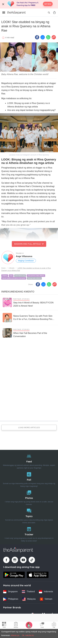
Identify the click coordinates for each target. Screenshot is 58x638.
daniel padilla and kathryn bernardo (13, 278)
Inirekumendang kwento (17, 291)
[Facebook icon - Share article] (37, 37)
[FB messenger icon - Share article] (43, 37)
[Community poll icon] (54, 625)
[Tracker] (29, 533)
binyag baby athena (34, 278)
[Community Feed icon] (42, 625)
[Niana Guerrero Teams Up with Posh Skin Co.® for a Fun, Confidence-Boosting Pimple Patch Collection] (29, 317)
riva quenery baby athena (36, 275)
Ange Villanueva (24, 256)
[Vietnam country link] (46, 599)
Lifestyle (11, 268)
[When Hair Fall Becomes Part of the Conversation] (29, 333)
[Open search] (48, 12)
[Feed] (29, 460)
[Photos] (29, 497)
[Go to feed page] (16, 12)
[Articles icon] (16, 625)
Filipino (4, 275)
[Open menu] (3, 12)
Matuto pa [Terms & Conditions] (15, 635)
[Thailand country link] (28, 591)
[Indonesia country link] (46, 591)
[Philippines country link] (10, 599)
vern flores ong (20, 275)
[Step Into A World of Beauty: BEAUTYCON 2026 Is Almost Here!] (29, 302)
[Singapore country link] (10, 591)
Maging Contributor (26, 261)
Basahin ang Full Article (29, 244)
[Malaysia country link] (28, 599)
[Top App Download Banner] (29, 4)
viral (11, 275)
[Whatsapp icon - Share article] (48, 37)
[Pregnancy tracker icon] (29, 625)
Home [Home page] (3, 268)
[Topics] (29, 515)
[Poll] (29, 479)
